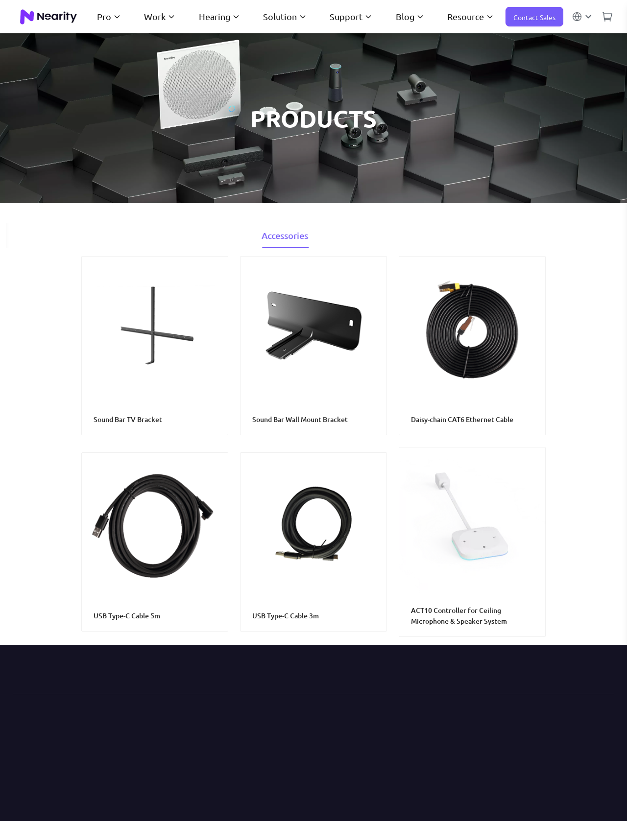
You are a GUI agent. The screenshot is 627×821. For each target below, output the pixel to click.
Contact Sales (534, 17)
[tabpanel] (313, 446)
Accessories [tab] (313, 235)
